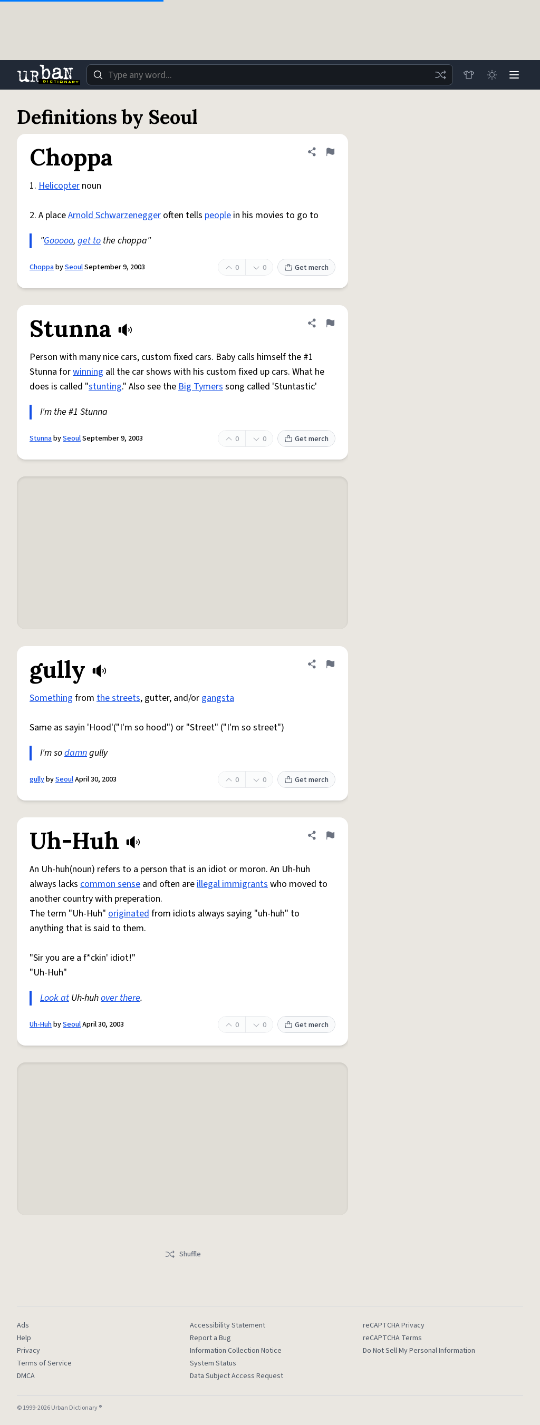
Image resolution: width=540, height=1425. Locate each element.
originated (128, 913)
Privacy (28, 1350)
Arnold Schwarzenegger (114, 215)
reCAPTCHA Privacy (394, 1325)
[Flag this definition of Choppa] (330, 151)
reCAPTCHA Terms (392, 1338)
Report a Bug (210, 1338)
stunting (105, 386)
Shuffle (183, 1254)
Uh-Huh (41, 1024)
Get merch (306, 267)
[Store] (467, 74)
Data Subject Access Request (236, 1376)
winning (88, 371)
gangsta (217, 698)
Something (51, 698)
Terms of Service (44, 1363)
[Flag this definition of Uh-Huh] (330, 835)
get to (89, 240)
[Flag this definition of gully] (330, 664)
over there (120, 997)
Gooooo (58, 240)
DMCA (26, 1376)
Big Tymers (200, 386)
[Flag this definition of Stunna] (330, 323)
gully (37, 779)
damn (75, 752)
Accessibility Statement (227, 1325)
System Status (213, 1363)
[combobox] (268, 74)
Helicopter (59, 185)
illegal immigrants (232, 884)
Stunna (41, 438)
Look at (54, 997)
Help (24, 1338)
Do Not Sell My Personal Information (419, 1350)
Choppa (42, 267)
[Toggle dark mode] (490, 74)
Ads (23, 1325)
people (218, 215)
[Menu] (513, 74)
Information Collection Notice (236, 1350)
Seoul (74, 267)
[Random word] (438, 75)
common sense (110, 884)
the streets (118, 698)
